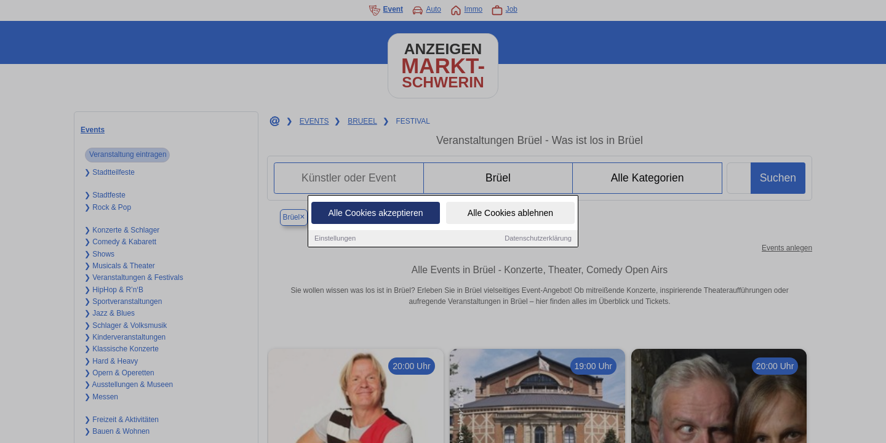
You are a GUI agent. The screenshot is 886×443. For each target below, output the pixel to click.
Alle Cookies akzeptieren (375, 213)
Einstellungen (335, 238)
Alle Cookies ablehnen (510, 213)
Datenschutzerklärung (538, 238)
